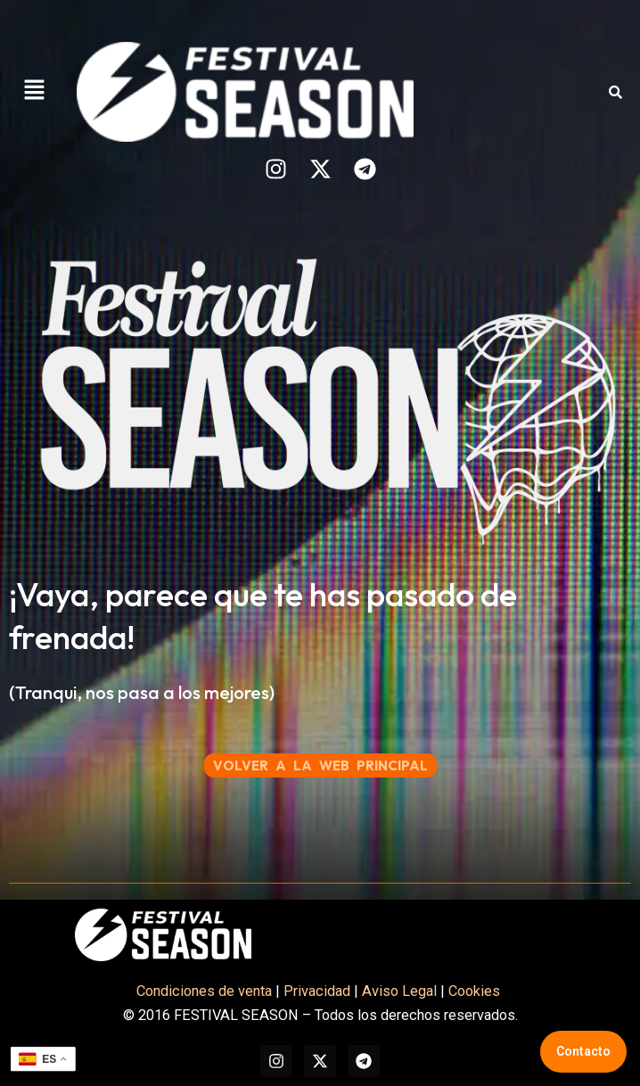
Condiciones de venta (204, 991)
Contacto (583, 1051)
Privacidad (316, 991)
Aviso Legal (399, 991)
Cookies (476, 991)
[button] (34, 91)
